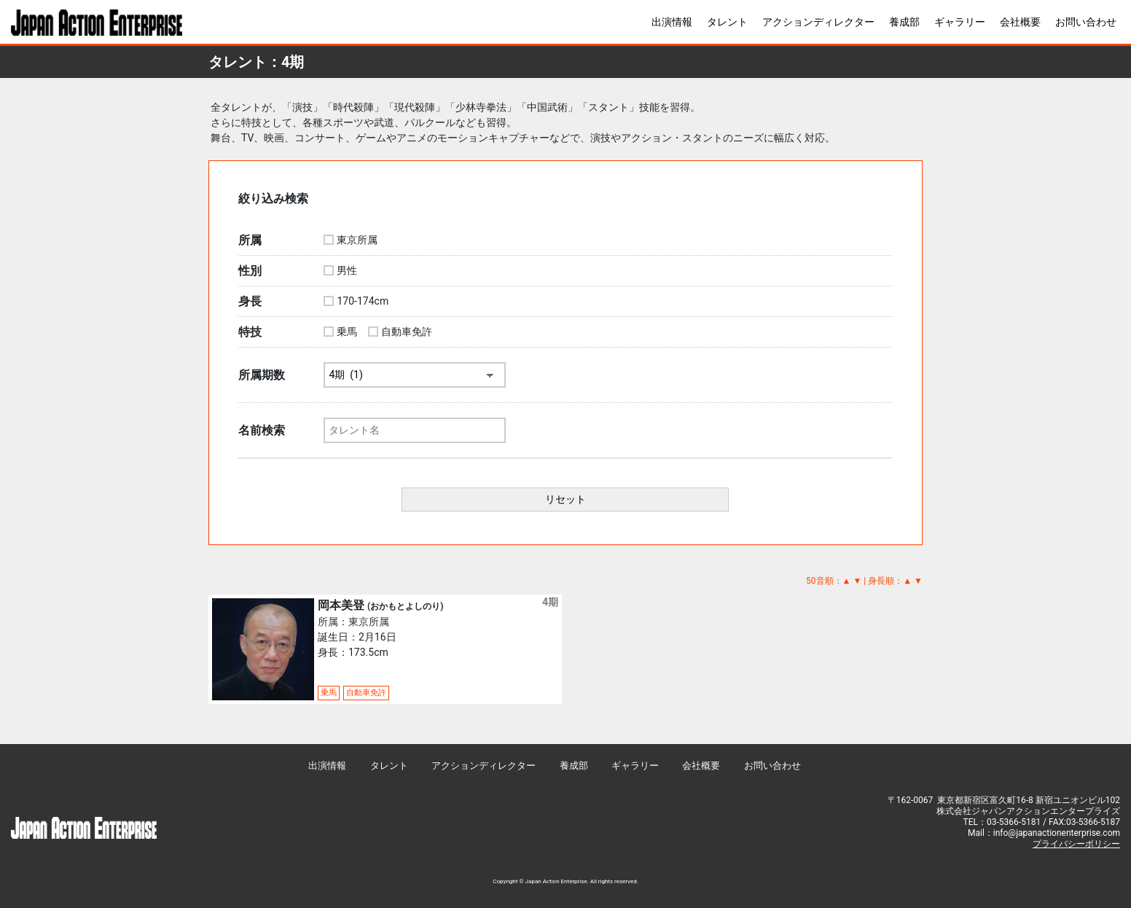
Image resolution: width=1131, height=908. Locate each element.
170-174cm (362, 301)
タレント (727, 22)
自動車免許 (406, 331)
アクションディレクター (818, 22)
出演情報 (671, 22)
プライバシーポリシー (1076, 844)
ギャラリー (959, 22)
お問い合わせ (1085, 22)
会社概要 (1020, 22)
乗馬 (347, 331)
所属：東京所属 (353, 621)
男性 (347, 270)
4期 (550, 602)
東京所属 (357, 240)
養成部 (904, 22)
